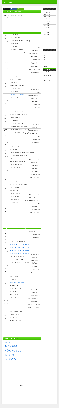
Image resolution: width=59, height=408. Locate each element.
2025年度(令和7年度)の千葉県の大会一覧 (11, 359)
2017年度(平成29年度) (47, 18)
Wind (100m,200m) (42, 2)
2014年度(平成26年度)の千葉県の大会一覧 (11, 345)
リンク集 (45, 73)
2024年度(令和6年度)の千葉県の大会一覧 (11, 358)
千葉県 (44, 59)
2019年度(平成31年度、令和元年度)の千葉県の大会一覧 (13, 351)
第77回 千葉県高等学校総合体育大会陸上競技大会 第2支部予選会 (19, 65)
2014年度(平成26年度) (47, 12)
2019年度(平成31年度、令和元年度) (49, 21)
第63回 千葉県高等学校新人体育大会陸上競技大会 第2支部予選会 (19, 247)
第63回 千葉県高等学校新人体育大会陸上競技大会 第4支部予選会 (19, 253)
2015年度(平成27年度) (47, 14)
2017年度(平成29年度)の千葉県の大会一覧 (11, 349)
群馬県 (44, 55)
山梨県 (44, 64)
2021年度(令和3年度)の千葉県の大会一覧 (11, 354)
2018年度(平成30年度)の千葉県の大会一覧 (11, 350)
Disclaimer (49, 2)
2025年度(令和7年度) (47, 32)
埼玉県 (44, 57)
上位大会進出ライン (47, 71)
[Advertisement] (22, 25)
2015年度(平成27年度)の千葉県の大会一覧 (11, 346)
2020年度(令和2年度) (47, 23)
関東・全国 (45, 66)
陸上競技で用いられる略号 (47, 75)
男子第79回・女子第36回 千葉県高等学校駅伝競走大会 (18, 282)
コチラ (11, 17)
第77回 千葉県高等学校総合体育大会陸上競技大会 (17, 94)
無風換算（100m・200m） (47, 80)
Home (37, 2)
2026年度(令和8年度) (47, 34)
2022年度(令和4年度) (47, 27)
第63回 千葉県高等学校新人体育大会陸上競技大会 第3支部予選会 (19, 244)
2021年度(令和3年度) (47, 25)
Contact (53, 2)
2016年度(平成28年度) (47, 16)
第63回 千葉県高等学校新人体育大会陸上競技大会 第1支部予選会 (19, 250)
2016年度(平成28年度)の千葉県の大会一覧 (11, 347)
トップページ (6, 341)
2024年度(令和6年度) (47, 30)
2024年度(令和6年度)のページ (9, 342)
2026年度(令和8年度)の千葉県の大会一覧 (11, 360)
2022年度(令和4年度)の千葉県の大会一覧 (11, 355)
